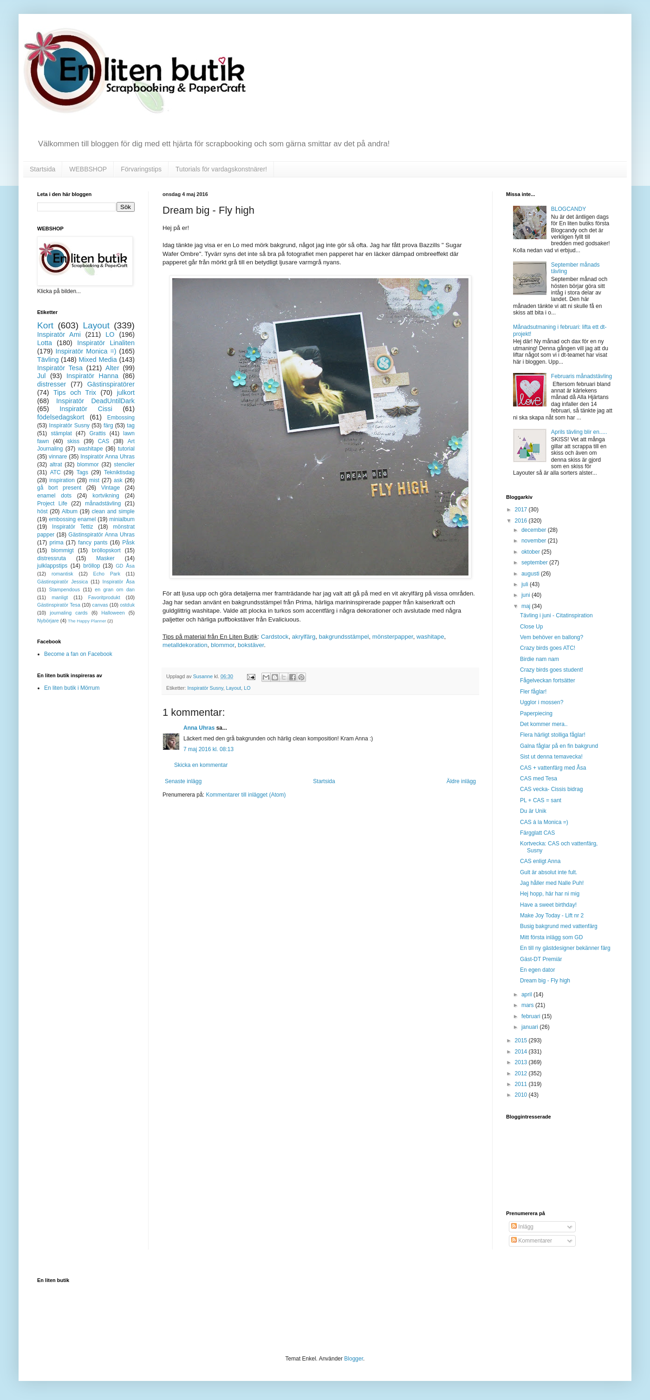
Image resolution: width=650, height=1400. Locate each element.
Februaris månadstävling (581, 376)
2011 (522, 1084)
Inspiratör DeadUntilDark (95, 401)
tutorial (126, 448)
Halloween (112, 612)
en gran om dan (115, 589)
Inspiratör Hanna (92, 375)
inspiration (62, 480)
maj (526, 606)
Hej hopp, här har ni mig (549, 893)
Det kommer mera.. (544, 724)
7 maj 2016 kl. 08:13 (208, 749)
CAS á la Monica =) (544, 822)
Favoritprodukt (104, 597)
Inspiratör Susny (205, 688)
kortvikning (105, 495)
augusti (531, 573)
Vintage (110, 487)
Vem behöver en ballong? (551, 637)
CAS (104, 441)
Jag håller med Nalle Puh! (552, 883)
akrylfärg (304, 636)
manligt (60, 597)
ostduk (127, 605)
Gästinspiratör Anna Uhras (101, 534)
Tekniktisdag (119, 472)
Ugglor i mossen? (541, 702)
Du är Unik (533, 811)
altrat (56, 464)
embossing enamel (72, 519)
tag (131, 425)
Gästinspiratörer (111, 384)
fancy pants (92, 542)
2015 (522, 1040)
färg (108, 425)
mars (528, 1005)
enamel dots (54, 495)
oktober (531, 552)
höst (42, 511)
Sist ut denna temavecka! (551, 756)
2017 (522, 509)
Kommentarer (531, 1240)
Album (70, 511)
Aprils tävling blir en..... (579, 432)
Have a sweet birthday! (548, 905)
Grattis (97, 433)
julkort (126, 392)
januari (530, 1027)
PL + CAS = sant (540, 800)
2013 (522, 1062)
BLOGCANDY (568, 209)
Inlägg (522, 1226)
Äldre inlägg (461, 781)
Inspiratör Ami (59, 334)
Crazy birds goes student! (551, 670)
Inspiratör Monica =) (85, 351)
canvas (100, 605)
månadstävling (103, 503)
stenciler (124, 464)
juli (525, 584)
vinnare (58, 456)
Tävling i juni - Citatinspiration (556, 615)
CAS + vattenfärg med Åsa (553, 768)
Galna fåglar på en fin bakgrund (559, 746)
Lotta (44, 343)
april (527, 994)
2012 (522, 1073)
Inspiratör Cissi (85, 408)
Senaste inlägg (183, 781)
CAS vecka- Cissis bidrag (551, 789)
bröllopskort (106, 550)
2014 (522, 1051)
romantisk (62, 573)
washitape (430, 636)
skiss (73, 441)
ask (118, 480)
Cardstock (274, 636)
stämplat (61, 433)
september (535, 562)
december (534, 530)
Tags (82, 472)
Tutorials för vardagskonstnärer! (221, 169)
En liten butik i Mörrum (71, 688)
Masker (105, 558)
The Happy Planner (87, 620)
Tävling (47, 359)
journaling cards (68, 612)
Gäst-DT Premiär (541, 959)
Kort (45, 325)
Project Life (52, 503)
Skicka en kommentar (201, 765)
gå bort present (59, 487)
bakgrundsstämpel (344, 636)
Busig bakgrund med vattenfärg (559, 926)
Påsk (128, 542)
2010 (522, 1095)
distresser (51, 384)
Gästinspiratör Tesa (58, 605)
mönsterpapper (392, 636)
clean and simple (113, 511)
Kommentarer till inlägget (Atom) (246, 795)
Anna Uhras (198, 728)
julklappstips (52, 566)
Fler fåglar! (533, 691)
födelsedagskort (60, 417)
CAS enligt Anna (540, 861)
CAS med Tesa (538, 778)
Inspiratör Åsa (118, 581)
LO (247, 688)
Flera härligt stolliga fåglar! (552, 735)
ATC (55, 472)
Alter (112, 368)
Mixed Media (97, 359)
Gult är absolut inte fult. (548, 872)
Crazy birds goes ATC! (547, 648)
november (534, 540)
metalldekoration (185, 644)
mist (94, 480)
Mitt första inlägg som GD (551, 937)
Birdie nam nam (539, 659)
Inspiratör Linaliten (106, 343)
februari (531, 1016)
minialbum (122, 519)
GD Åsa (125, 566)
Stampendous (64, 589)
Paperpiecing (536, 713)
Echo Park (107, 573)
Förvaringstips (141, 169)
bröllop (91, 566)
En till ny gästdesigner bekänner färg (565, 948)
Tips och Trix (74, 392)
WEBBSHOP (88, 169)
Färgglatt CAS (537, 833)
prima (57, 542)
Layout (233, 688)
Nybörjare (48, 620)
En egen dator (537, 970)
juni (526, 595)
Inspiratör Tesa (60, 368)
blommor (222, 644)
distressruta (51, 558)
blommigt (62, 550)
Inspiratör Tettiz (72, 526)
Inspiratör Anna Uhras (107, 456)
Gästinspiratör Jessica (62, 581)
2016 (522, 520)
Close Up (531, 626)
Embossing (121, 417)
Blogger (353, 1358)
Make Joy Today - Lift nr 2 (552, 915)
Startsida (42, 169)
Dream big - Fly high (545, 980)
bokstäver (251, 644)
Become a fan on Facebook (78, 654)
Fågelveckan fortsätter (547, 680)
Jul (41, 375)
